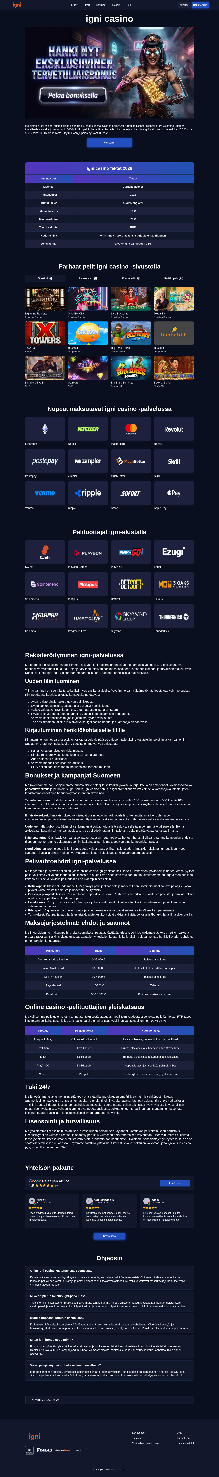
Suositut (45, 278)
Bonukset (101, 5)
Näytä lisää (109, 1236)
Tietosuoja (137, 1438)
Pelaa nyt (109, 142)
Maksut (116, 5)
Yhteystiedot (183, 1438)
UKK (179, 1432)
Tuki (128, 5)
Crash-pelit (131, 278)
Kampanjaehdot (185, 1443)
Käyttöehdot (138, 1432)
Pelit (87, 5)
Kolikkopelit (173, 278)
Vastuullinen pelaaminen (145, 1443)
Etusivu (75, 5)
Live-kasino (88, 278)
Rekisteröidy (200, 5)
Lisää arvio (175, 1183)
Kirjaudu (183, 5)
